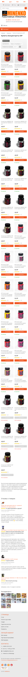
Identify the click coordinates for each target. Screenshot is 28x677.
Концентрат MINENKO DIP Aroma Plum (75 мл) (21, 150)
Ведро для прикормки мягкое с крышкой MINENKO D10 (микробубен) (11, 505)
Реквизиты (4, 629)
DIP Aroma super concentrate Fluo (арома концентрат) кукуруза (20, 94)
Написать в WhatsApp (8, 653)
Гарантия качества (6, 624)
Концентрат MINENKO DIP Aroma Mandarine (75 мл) (7, 236)
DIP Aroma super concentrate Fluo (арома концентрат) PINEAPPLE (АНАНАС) (6, 323)
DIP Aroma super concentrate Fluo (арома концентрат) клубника (20, 66)
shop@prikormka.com (8, 651)
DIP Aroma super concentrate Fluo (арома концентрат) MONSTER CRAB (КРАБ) (20, 295)
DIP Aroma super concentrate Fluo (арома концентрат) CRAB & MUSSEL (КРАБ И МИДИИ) (20, 237)
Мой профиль (4, 640)
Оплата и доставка (6, 619)
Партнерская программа (7, 637)
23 (7, 100)
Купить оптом (4, 626)
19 (21, 100)
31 (21, 414)
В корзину (7, 74)
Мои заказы (4, 635)
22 (21, 243)
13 (7, 214)
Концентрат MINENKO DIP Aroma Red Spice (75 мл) (7, 150)
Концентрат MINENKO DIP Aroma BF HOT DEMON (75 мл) (7, 123)
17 (7, 128)
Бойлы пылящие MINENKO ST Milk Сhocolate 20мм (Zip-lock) (14, 577)
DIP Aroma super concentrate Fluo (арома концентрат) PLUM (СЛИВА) (20, 323)
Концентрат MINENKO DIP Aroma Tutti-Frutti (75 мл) (7, 179)
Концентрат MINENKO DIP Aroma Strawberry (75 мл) (7, 437)
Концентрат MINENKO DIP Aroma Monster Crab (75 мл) (21, 438)
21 (21, 71)
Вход (14, 5)
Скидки (3, 622)
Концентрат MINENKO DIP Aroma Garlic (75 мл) (21, 179)
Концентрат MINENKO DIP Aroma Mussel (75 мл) (7, 465)
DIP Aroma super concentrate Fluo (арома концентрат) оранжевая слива (7, 66)
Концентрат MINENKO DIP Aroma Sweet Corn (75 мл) (21, 122)
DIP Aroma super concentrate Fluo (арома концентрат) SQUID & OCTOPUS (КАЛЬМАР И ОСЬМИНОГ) (20, 352)
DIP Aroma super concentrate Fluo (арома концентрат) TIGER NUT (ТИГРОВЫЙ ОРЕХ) (6, 380)
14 (7, 185)
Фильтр (6, 40)
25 (7, 71)
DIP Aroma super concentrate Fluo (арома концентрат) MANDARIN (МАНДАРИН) (6, 295)
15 (21, 357)
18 (21, 157)
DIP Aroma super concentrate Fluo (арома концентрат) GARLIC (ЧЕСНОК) (20, 266)
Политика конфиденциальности (9, 660)
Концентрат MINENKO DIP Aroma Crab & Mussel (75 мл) (7, 209)
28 (21, 128)
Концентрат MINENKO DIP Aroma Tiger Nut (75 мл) (21, 208)
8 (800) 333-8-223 (13, 20)
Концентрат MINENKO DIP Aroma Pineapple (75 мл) (7, 408)
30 (7, 472)
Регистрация (21, 5)
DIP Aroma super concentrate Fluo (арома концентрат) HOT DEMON (7, 266)
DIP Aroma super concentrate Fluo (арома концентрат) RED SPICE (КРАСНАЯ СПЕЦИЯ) (6, 352)
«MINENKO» (7, 671)
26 (21, 386)
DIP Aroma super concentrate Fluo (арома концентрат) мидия (6, 94)
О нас (2, 617)
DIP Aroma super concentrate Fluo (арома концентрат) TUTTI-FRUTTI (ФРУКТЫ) (21, 380)
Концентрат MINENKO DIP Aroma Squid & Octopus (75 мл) (21, 409)
